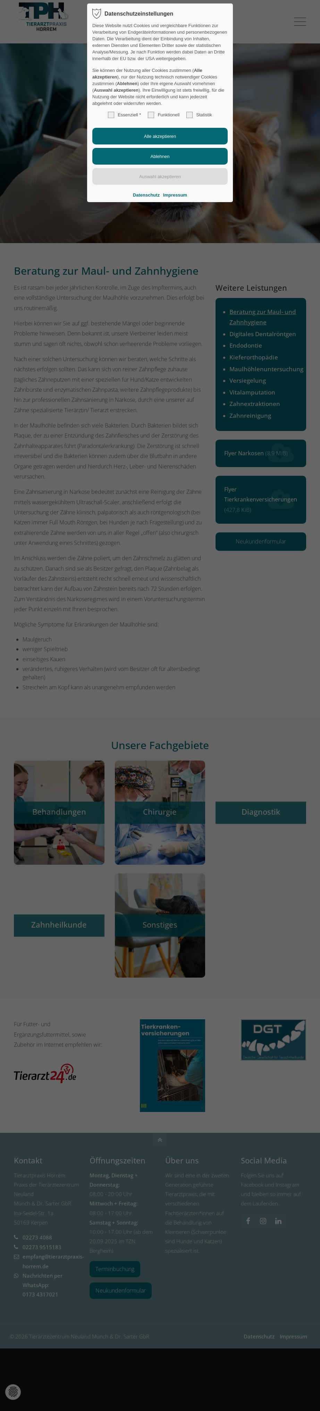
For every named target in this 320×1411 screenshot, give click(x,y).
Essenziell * (124, 115)
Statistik (199, 115)
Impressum (175, 195)
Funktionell (163, 115)
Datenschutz (146, 195)
